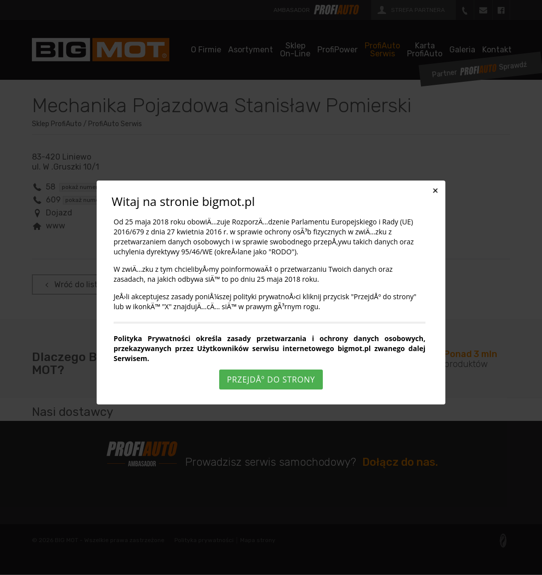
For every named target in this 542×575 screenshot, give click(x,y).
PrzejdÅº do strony (271, 379)
